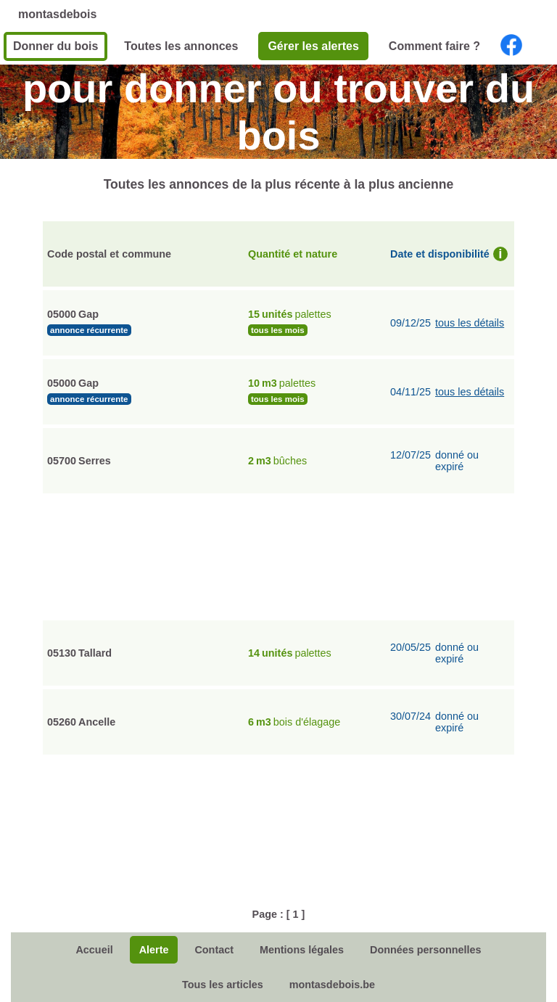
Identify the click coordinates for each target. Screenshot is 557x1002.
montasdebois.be (332, 984)
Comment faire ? (434, 46)
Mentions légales (302, 950)
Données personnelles (426, 950)
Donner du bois (55, 46)
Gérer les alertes (313, 46)
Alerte (154, 950)
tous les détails (469, 323)
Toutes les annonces (181, 46)
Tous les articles (222, 984)
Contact (214, 950)
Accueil (93, 950)
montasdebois (57, 14)
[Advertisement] (278, 555)
